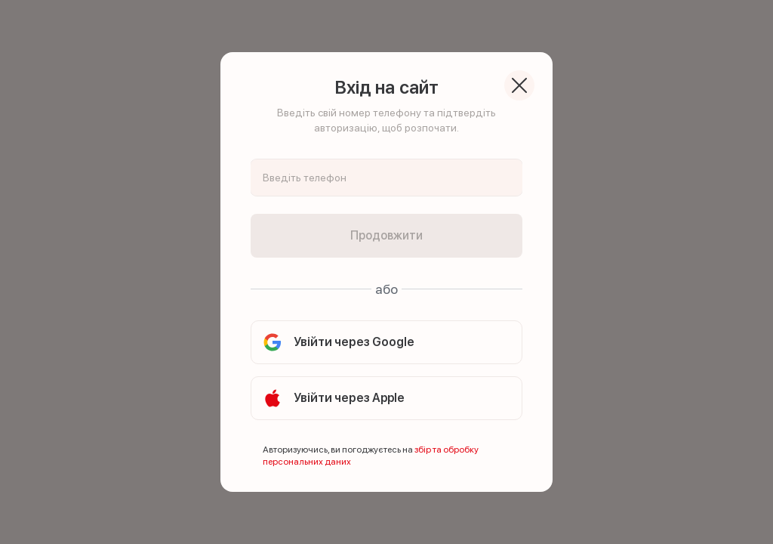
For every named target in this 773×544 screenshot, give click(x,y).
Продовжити (386, 235)
